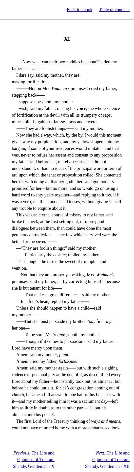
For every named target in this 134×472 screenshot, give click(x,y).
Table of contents (114, 9)
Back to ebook (79, 9)
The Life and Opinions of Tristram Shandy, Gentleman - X (34, 460)
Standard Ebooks (26, 9)
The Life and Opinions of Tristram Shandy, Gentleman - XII (107, 460)
